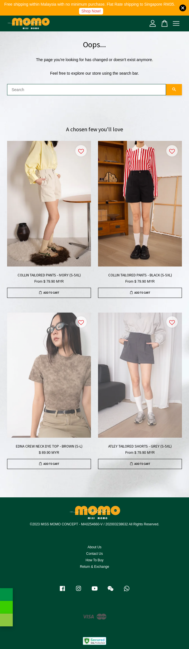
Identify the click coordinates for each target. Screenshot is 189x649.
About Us (94, 547)
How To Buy (94, 560)
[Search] (86, 89)
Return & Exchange (94, 567)
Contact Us (94, 554)
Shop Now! (91, 11)
